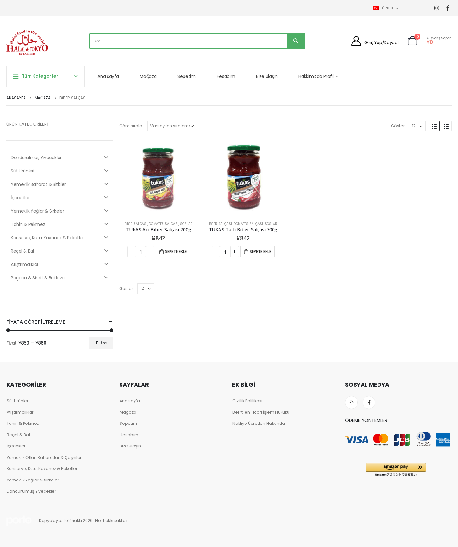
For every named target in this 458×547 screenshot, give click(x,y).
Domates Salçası (163, 223)
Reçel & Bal (59, 251)
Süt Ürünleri (59, 171)
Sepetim (186, 76)
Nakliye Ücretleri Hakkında (258, 423)
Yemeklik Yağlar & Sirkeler (59, 211)
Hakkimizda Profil (315, 76)
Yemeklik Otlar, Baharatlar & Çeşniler (44, 457)
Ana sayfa (108, 76)
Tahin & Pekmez (59, 224)
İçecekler (59, 197)
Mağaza (148, 76)
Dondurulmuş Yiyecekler (59, 157)
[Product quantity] (140, 251)
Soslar (186, 223)
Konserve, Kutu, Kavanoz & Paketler (59, 238)
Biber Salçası (135, 223)
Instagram (351, 402)
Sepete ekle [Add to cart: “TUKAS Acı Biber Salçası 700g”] (176, 251)
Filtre (101, 343)
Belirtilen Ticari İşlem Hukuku (260, 412)
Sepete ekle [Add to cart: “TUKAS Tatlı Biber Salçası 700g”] (260, 251)
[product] (158, 177)
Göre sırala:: (131, 126)
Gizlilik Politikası (247, 400)
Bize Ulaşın (266, 76)
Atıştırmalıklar (59, 264)
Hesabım (226, 76)
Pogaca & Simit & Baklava (59, 278)
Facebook (369, 402)
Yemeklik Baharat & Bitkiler (59, 184)
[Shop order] (172, 126)
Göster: (398, 126)
